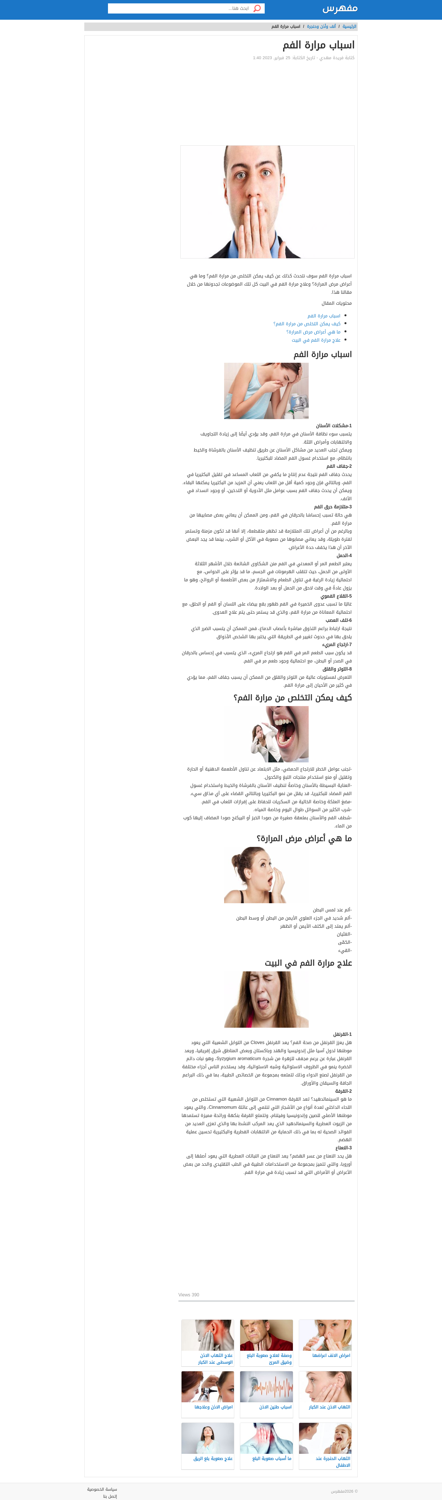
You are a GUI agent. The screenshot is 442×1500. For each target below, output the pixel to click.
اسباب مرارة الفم (324, 315)
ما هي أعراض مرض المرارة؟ (313, 332)
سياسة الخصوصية (102, 1489)
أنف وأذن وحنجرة (321, 26)
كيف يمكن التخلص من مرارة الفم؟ (307, 323)
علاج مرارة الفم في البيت (316, 340)
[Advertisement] (266, 103)
